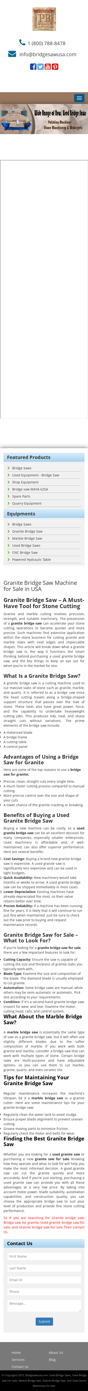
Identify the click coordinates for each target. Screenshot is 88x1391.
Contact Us (20, 1366)
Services (18, 1359)
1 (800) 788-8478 (46, 43)
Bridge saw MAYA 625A (28, 489)
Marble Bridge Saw (25, 538)
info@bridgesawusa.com (48, 54)
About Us (56, 1352)
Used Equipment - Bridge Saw (33, 475)
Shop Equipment (23, 482)
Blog (52, 1359)
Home (16, 1352)
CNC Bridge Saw (23, 552)
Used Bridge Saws (24, 545)
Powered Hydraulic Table (29, 559)
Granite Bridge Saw (25, 531)
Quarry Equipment (25, 503)
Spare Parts (19, 496)
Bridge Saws (19, 468)
